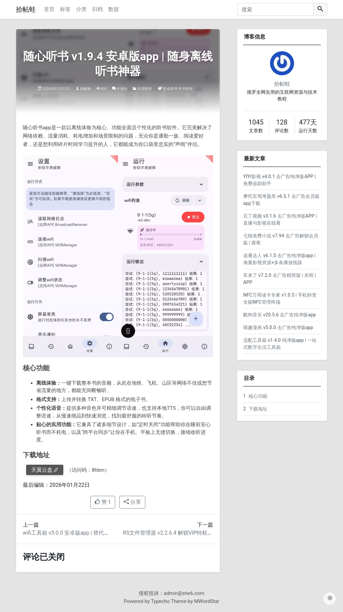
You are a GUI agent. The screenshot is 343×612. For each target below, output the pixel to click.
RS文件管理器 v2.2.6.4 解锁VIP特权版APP (173, 533)
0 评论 (122, 89)
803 (103, 89)
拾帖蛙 (26, 9)
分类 (81, 9)
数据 (113, 9)
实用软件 (144, 89)
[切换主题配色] (329, 598)
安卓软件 (170, 89)
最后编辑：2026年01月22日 (56, 485)
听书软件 (185, 89)
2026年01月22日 (56, 89)
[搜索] (275, 9)
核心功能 (255, 396)
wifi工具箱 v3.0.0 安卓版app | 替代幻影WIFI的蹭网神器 (87, 533)
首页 (49, 9)
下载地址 (255, 408)
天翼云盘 (42, 470)
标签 (65, 9)
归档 (97, 9)
